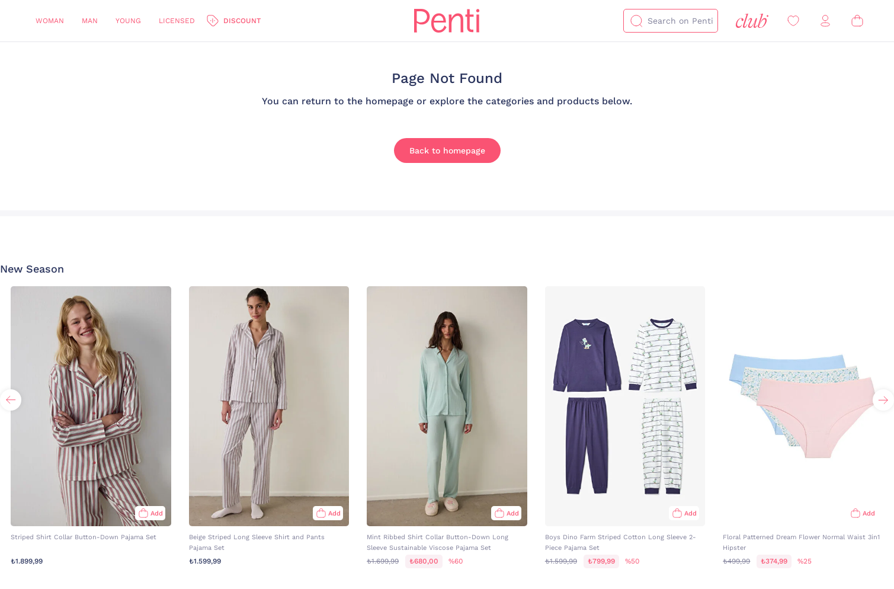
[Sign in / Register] (825, 21)
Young (128, 21)
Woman (50, 21)
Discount (242, 21)
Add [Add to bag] (156, 513)
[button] (883, 400)
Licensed (177, 21)
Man (90, 21)
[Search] (636, 21)
